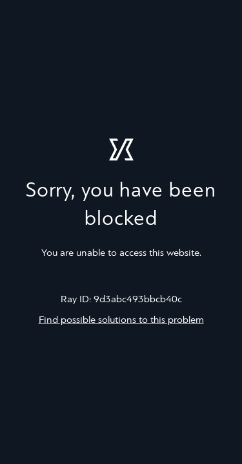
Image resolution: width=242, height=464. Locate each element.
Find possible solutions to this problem (121, 320)
